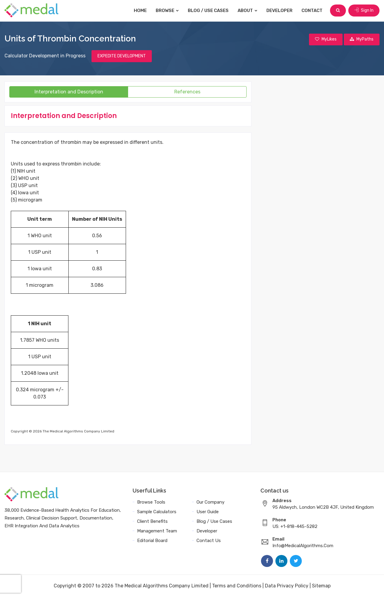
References (187, 92)
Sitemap (321, 586)
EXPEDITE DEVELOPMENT (122, 56)
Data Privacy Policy (286, 586)
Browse (167, 10)
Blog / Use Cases (208, 10)
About (247, 10)
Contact (312, 10)
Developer (279, 10)
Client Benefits (152, 521)
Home (140, 10)
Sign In (364, 10)
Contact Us (208, 540)
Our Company (210, 502)
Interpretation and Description (68, 92)
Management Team (157, 531)
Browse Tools (151, 502)
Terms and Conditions (236, 586)
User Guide (207, 511)
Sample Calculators (156, 511)
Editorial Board (152, 540)
